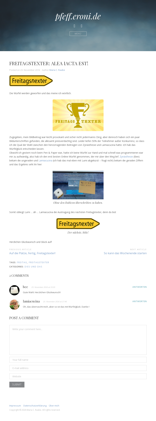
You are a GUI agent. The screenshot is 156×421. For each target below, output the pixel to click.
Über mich (54, 405)
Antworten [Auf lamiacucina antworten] (139, 301)
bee (25, 287)
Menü (78, 33)
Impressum (15, 405)
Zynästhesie (126, 156)
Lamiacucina (45, 160)
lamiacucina (31, 301)
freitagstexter (39, 262)
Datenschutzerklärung (35, 405)
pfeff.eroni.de (78, 15)
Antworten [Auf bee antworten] (139, 286)
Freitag (22, 262)
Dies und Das (33, 266)
